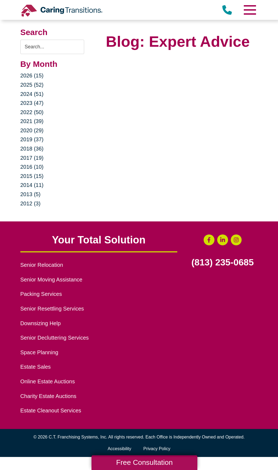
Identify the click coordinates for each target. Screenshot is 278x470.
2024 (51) (32, 94)
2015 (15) (32, 176)
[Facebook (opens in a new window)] (209, 239)
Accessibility (119, 448)
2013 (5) (30, 194)
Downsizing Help (40, 323)
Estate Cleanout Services (50, 410)
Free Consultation (144, 462)
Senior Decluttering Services (54, 338)
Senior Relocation (41, 265)
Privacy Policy (156, 448)
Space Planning (39, 352)
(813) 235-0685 (222, 262)
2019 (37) (32, 139)
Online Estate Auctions (47, 381)
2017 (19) (32, 158)
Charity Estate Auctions (48, 396)
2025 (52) (32, 85)
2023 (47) (32, 103)
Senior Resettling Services (52, 309)
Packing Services (41, 294)
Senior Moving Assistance (51, 280)
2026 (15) (32, 76)
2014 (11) (32, 185)
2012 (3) (30, 203)
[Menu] (249, 10)
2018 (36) (32, 149)
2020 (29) (32, 130)
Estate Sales (35, 367)
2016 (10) (32, 167)
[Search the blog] (52, 47)
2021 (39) (32, 121)
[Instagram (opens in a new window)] (236, 239)
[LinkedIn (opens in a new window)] (222, 239)
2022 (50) (32, 112)
